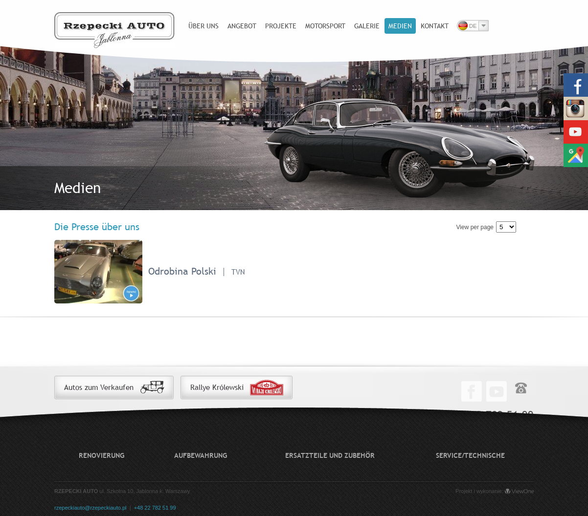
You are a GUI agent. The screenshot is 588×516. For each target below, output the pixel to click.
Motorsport (325, 26)
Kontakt (435, 26)
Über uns (203, 26)
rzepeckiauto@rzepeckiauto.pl (90, 508)
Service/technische (470, 455)
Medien (400, 26)
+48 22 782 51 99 (155, 508)
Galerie (367, 26)
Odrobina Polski (182, 271)
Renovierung (101, 455)
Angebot (241, 26)
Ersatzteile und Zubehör (330, 455)
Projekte (280, 26)
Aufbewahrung (200, 455)
